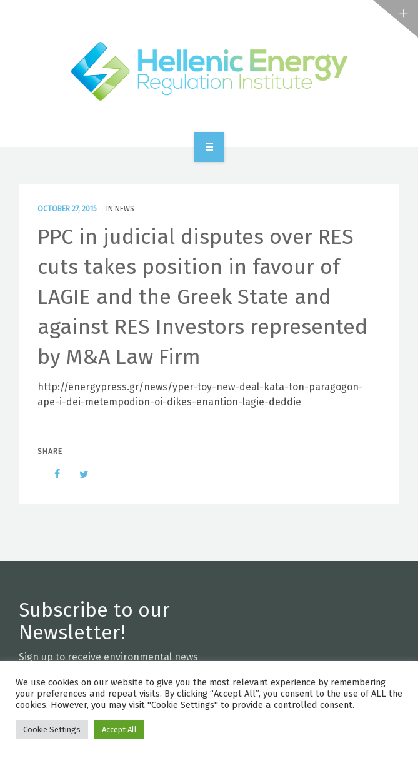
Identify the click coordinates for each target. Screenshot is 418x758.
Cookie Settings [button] (52, 729)
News (124, 209)
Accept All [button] (119, 729)
